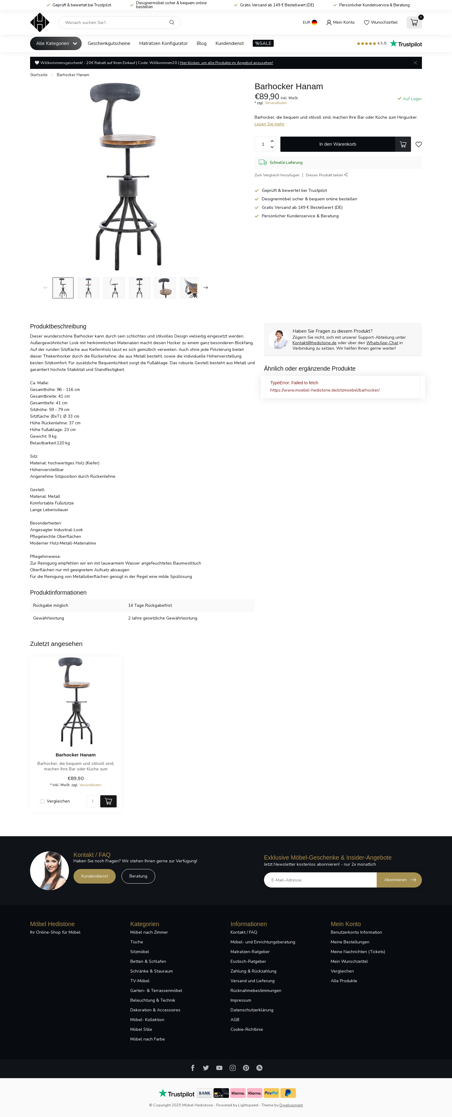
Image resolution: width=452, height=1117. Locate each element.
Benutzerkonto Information (356, 932)
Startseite (39, 75)
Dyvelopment (291, 1105)
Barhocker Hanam (73, 75)
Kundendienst (229, 43)
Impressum (241, 1000)
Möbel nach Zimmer (149, 932)
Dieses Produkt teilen (327, 175)
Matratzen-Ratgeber (250, 952)
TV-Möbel (139, 981)
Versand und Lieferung (253, 981)
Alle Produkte (344, 981)
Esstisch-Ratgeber (248, 961)
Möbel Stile (141, 1029)
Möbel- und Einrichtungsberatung (263, 942)
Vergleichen (58, 801)
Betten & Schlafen (148, 961)
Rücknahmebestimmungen (256, 990)
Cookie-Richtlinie (247, 1029)
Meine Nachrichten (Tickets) (358, 952)
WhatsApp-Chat (382, 343)
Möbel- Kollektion (147, 1020)
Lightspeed (248, 1105)
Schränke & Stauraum (151, 971)
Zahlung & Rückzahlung (253, 971)
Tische (136, 942)
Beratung (138, 876)
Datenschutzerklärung (252, 1010)
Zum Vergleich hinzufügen (277, 175)
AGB (235, 1020)
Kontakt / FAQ (244, 932)
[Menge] (93, 801)
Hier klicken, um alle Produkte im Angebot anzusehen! (226, 62)
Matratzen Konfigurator (163, 43)
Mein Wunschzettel (349, 961)
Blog (202, 43)
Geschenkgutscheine (109, 43)
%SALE (263, 43)
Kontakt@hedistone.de (315, 343)
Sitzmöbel (139, 952)
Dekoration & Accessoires (155, 1010)
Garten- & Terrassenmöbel (156, 990)
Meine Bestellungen (350, 942)
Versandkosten (276, 103)
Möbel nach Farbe (147, 1039)
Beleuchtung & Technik (152, 1000)
